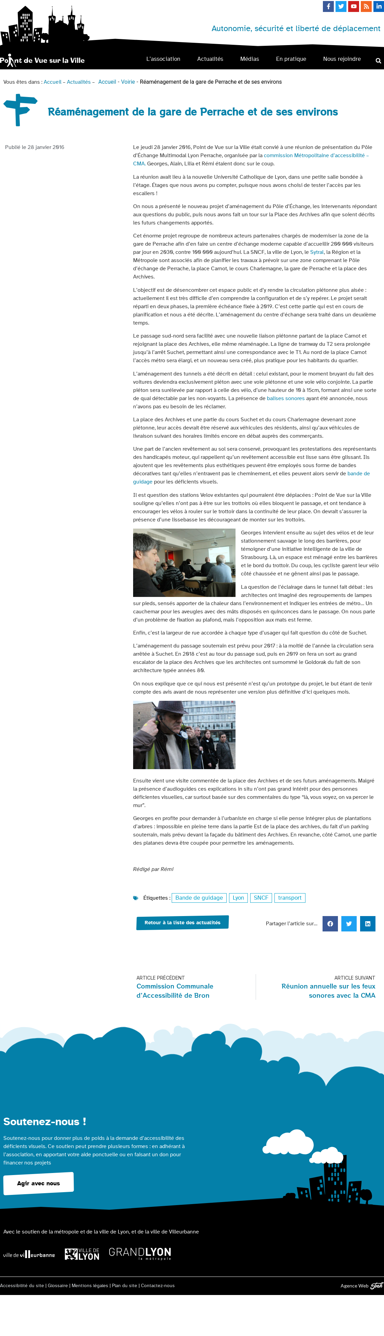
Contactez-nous (158, 1285)
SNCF (257, 898)
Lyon (234, 898)
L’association (163, 59)
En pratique (291, 59)
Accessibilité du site (22, 1285)
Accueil (52, 82)
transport (285, 898)
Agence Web (355, 1285)
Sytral (317, 252)
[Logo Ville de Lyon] (82, 1253)
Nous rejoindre (342, 59)
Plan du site (124, 1285)
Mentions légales (90, 1285)
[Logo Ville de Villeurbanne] (29, 1253)
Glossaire (58, 1285)
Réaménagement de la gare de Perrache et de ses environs (211, 82)
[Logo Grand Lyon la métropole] (140, 1254)
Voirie (128, 82)
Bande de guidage (197, 898)
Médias (249, 59)
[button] (378, 60)
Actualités (210, 59)
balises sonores (286, 398)
